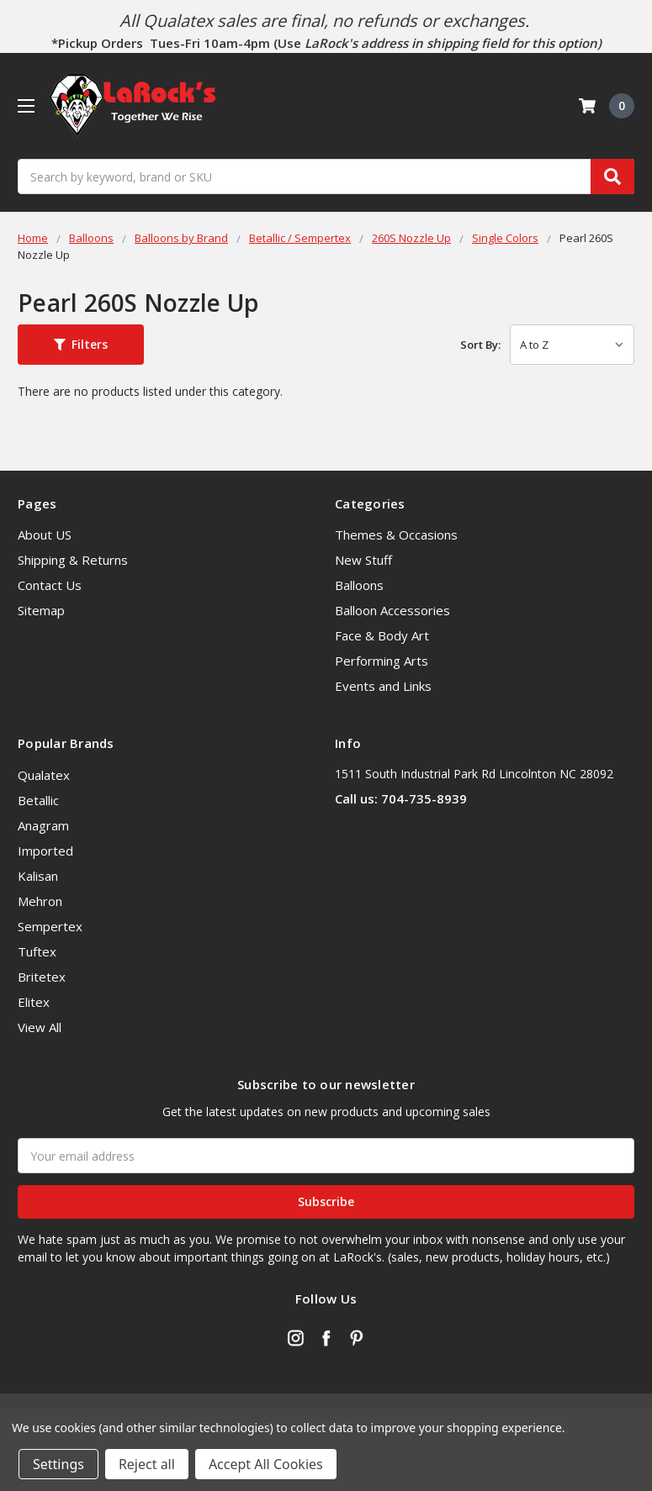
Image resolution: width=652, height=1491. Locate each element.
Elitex (34, 1001)
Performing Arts (381, 660)
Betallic (38, 800)
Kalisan (38, 875)
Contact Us (50, 585)
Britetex (42, 976)
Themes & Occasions (396, 534)
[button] (81, 344)
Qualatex (44, 775)
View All (39, 1027)
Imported (45, 850)
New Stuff (363, 559)
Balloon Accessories (392, 610)
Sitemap (41, 610)
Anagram (43, 825)
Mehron (40, 901)
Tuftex (37, 951)
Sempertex (50, 926)
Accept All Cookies (266, 1464)
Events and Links (383, 685)
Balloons (359, 585)
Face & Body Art (382, 635)
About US (45, 534)
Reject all (147, 1464)
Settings (58, 1464)
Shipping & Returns (73, 559)
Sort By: (480, 344)
